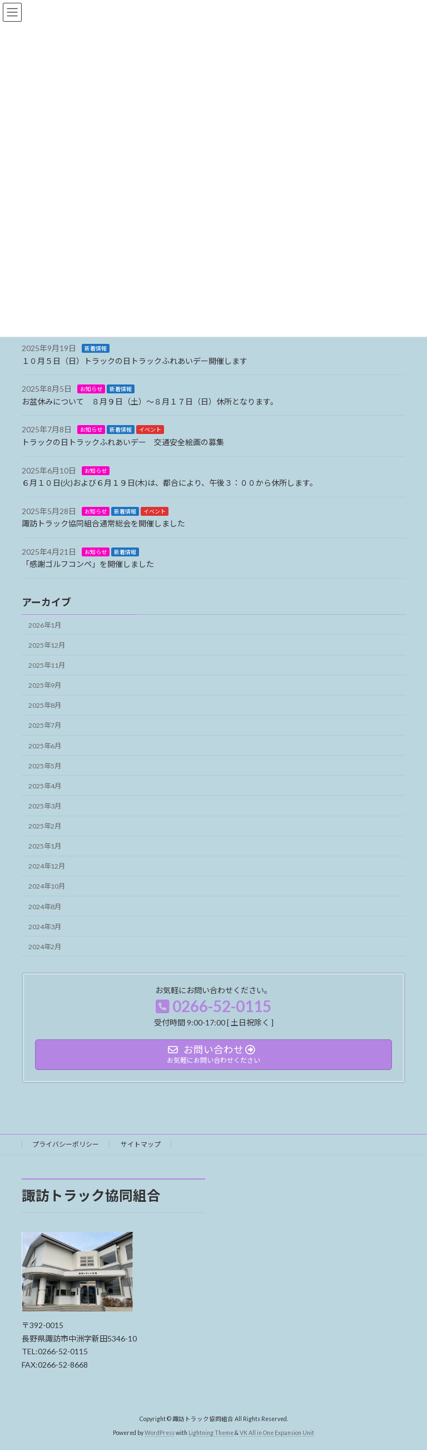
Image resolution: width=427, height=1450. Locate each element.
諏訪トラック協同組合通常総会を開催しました (103, 523)
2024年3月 (44, 927)
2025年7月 (44, 726)
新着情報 (96, 348)
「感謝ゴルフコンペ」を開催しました (88, 564)
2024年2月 (44, 947)
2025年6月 (44, 746)
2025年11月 (46, 665)
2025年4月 (44, 786)
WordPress (160, 1432)
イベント (150, 430)
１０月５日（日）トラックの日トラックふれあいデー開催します (134, 361)
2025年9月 (44, 685)
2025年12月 (46, 645)
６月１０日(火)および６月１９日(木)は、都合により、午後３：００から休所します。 (169, 482)
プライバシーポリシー (65, 1144)
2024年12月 (46, 866)
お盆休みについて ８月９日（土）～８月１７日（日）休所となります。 (150, 401)
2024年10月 (46, 886)
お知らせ (91, 389)
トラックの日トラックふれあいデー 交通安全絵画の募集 (123, 442)
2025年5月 (44, 766)
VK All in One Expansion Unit (277, 1432)
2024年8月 (44, 906)
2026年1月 (44, 625)
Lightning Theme (211, 1432)
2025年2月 (44, 826)
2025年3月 (44, 806)
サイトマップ (141, 1144)
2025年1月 (44, 846)
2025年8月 (44, 706)
